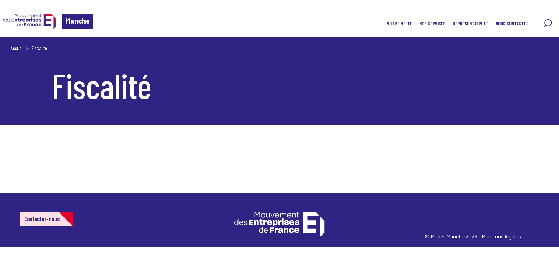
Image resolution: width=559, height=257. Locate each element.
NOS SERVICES (432, 23)
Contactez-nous (42, 218)
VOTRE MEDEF (399, 23)
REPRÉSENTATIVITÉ (470, 23)
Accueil (17, 48)
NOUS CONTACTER (512, 23)
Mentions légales (501, 236)
